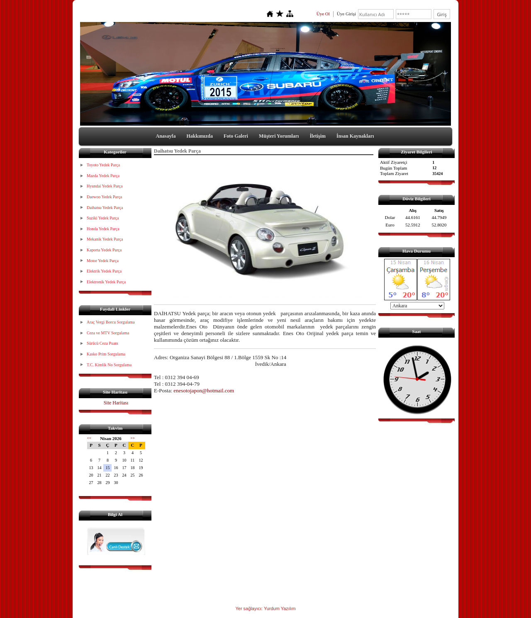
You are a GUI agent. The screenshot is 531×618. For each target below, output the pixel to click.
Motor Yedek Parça (103, 260)
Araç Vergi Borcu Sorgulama (111, 322)
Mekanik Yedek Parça (105, 239)
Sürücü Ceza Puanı (102, 343)
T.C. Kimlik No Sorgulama (109, 365)
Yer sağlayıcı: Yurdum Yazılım (265, 608)
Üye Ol (323, 13)
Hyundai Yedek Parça (104, 186)
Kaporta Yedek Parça (104, 250)
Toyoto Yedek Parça (103, 165)
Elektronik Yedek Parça (106, 282)
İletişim (317, 136)
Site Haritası (116, 403)
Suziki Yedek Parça (103, 218)
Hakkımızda (200, 136)
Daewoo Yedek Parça (104, 197)
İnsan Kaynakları (355, 136)
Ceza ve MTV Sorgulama (108, 333)
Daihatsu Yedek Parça (105, 207)
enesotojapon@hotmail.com (203, 390)
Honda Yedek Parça (103, 228)
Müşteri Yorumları (279, 136)
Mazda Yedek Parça (103, 175)
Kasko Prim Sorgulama (106, 354)
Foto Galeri (236, 136)
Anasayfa (166, 136)
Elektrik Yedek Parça (104, 271)
